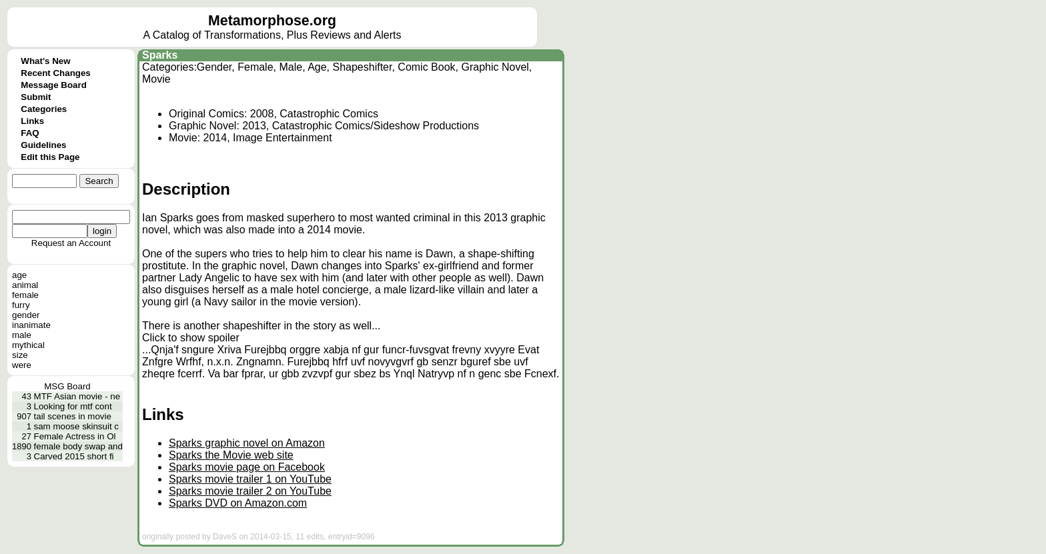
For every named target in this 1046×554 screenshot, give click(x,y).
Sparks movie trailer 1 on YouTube (250, 479)
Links (32, 121)
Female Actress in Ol (75, 436)
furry (21, 305)
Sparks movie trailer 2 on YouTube (250, 491)
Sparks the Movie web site (231, 455)
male (21, 335)
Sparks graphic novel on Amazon (247, 443)
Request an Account (71, 243)
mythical (28, 345)
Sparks (159, 55)
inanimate (31, 325)
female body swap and (78, 446)
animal (25, 285)
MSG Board (67, 386)
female (25, 295)
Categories (44, 109)
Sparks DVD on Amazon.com (238, 503)
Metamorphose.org (272, 21)
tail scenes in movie (72, 416)
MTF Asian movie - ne (77, 396)
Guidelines (43, 145)
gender (26, 315)
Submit (36, 97)
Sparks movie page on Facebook (247, 467)
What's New (45, 61)
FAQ (30, 133)
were (21, 365)
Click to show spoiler (190, 337)
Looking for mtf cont (73, 406)
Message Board (54, 85)
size (20, 355)
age (19, 275)
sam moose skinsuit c (76, 426)
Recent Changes (55, 73)
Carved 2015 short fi (74, 456)
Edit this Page (50, 157)
